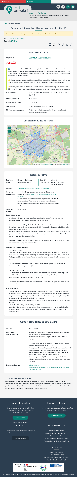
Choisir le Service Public (56, 455)
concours (5, 2)
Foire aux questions (56, 436)
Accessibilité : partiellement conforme (56, 441)
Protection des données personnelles (57, 438)
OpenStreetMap (46, 164)
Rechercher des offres (56, 430)
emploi (30, 2)
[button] (9, 128)
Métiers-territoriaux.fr (56, 452)
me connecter (56, 415)
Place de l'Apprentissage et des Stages (56, 457)
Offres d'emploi (41, 13)
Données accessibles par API (55, 474)
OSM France (65, 164)
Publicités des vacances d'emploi (55, 433)
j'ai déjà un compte (20, 422)
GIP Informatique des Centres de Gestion (34, 474)
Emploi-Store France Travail (56, 460)
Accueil (31, 13)
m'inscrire (20, 418)
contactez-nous (20, 438)
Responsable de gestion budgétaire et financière (34, 188)
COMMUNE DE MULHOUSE (40, 58)
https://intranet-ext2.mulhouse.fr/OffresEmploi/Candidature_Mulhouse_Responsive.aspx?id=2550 (50, 367)
